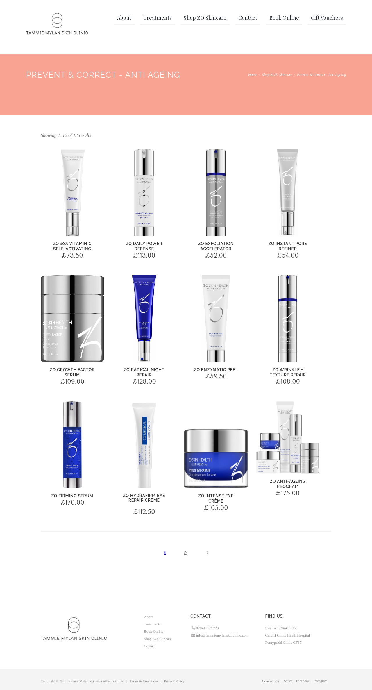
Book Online (153, 631)
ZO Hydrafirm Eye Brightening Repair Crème (144, 510)
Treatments (152, 624)
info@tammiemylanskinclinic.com (222, 635)
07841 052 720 (207, 628)
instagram (321, 681)
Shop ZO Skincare (158, 639)
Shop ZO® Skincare (277, 74)
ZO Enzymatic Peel (216, 369)
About (148, 617)
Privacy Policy (174, 681)
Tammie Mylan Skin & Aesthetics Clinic (95, 681)
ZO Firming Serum (72, 496)
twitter (287, 681)
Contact (149, 646)
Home (252, 74)
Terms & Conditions (144, 681)
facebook (303, 681)
